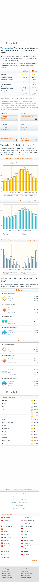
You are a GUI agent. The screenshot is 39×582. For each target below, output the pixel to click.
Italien (26, 531)
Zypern (6, 557)
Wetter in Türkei (5, 571)
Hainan (3, 434)
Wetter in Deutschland (26, 577)
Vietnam (26, 554)
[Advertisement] (19, 20)
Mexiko (6, 540)
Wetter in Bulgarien (6, 573)
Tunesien (7, 551)
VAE (5, 554)
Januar (10, 330)
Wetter (5, 128)
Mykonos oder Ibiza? (19, 505)
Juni (9, 300)
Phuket (3, 431)
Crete (3, 419)
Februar (11, 335)
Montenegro (28, 540)
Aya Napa (4, 400)
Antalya (3, 403)
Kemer (3, 416)
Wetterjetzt (4, 118)
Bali (2, 406)
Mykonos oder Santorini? (19, 502)
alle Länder (35, 560)
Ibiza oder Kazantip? (19, 508)
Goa (2, 410)
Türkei (26, 551)
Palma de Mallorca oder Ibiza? (19, 494)
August (11, 298)
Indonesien (27, 529)
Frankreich (8, 526)
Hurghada (4, 437)
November (12, 381)
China (6, 520)
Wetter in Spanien (6, 575)
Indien (6, 529)
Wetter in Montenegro (7, 577)
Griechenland (28, 526)
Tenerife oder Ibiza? (19, 500)
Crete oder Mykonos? (19, 497)
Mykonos (25, 71)
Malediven (7, 537)
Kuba (25, 534)
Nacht (17, 163)
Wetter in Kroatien (25, 575)
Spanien (6, 543)
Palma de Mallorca (7, 422)
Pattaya (3, 425)
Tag (12, 163)
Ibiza (34, 71)
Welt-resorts (6, 48)
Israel (6, 531)
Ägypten (7, 517)
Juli (9, 296)
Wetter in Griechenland (27, 573)
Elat (2, 444)
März (10, 386)
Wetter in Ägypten (6, 569)
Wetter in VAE (24, 571)
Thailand (7, 546)
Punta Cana (5, 428)
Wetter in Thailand (25, 569)
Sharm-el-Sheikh (6, 441)
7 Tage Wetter (25, 94)
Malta (26, 537)
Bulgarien (27, 517)
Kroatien (7, 534)
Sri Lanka (27, 543)
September (12, 312)
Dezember (11, 332)
